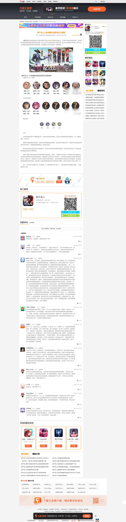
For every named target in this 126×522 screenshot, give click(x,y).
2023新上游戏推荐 (48, 485)
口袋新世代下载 (26, 492)
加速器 (31, 209)
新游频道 (39, 1)
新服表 (49, 1)
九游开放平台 (64, 509)
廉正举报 (86, 509)
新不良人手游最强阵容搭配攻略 (61, 458)
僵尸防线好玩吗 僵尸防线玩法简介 (95, 94)
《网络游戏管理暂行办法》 (52, 520)
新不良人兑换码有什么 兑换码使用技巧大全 (64, 464)
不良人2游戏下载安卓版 (48, 489)
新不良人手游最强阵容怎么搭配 (29, 469)
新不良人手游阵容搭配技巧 (60, 475)
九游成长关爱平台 (73, 509)
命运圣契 (43, 439)
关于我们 (40, 509)
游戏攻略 (63, 17)
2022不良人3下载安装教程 (59, 489)
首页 (25, 17)
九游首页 (28, 1)
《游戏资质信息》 (65, 520)
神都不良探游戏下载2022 (71, 489)
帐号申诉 (57, 509)
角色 (51, 40)
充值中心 (75, 17)
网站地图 (45, 509)
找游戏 (33, 1)
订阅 (104, 26)
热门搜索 (35, 21)
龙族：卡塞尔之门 (28, 439)
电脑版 (25, 209)
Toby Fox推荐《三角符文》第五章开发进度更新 (96, 110)
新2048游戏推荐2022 (70, 485)
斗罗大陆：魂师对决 (73, 439)
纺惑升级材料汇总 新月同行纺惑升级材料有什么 (96, 108)
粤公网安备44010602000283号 (86, 520)
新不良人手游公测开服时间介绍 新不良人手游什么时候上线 (36, 458)
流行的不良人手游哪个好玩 (59, 485)
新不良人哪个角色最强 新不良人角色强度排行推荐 (66, 461)
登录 (96, 1)
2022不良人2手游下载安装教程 (93, 489)
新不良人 (40, 197)
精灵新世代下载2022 (82, 489)
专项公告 (80, 509)
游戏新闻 (38, 17)
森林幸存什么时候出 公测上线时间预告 (96, 118)
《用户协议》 (41, 520)
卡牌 (56, 441)
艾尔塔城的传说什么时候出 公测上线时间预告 (96, 113)
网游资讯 (55, 1)
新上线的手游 (81, 492)
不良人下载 (47, 492)
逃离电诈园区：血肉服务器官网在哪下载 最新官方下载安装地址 (96, 97)
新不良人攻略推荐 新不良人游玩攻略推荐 (64, 469)
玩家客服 (51, 509)
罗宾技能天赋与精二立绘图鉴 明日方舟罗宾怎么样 (96, 105)
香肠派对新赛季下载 (59, 492)
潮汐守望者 (59, 439)
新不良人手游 (28, 21)
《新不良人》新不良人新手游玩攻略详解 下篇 (33, 461)
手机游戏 (22, 21)
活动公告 (50, 17)
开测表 (44, 1)
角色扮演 (39, 200)
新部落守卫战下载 (71, 492)
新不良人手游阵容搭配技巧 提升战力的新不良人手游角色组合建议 (36, 475)
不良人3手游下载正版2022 (93, 485)
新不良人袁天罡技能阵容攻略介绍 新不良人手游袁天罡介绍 (67, 472)
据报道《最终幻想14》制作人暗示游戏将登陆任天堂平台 (96, 116)
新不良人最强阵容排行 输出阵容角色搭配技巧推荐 (35, 466)
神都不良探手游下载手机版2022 (37, 489)
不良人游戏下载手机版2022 (26, 489)
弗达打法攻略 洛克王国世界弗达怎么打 (96, 102)
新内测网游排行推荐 (26, 485)
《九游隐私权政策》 (31, 520)
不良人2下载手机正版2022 (82, 485)
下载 (59, 182)
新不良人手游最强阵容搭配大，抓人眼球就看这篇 (66, 466)
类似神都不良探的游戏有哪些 (37, 485)
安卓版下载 (68, 215)
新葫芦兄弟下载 (37, 492)
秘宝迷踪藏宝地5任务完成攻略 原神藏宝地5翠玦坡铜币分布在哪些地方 (96, 100)
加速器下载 (68, 212)
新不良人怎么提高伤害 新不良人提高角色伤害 (33, 472)
